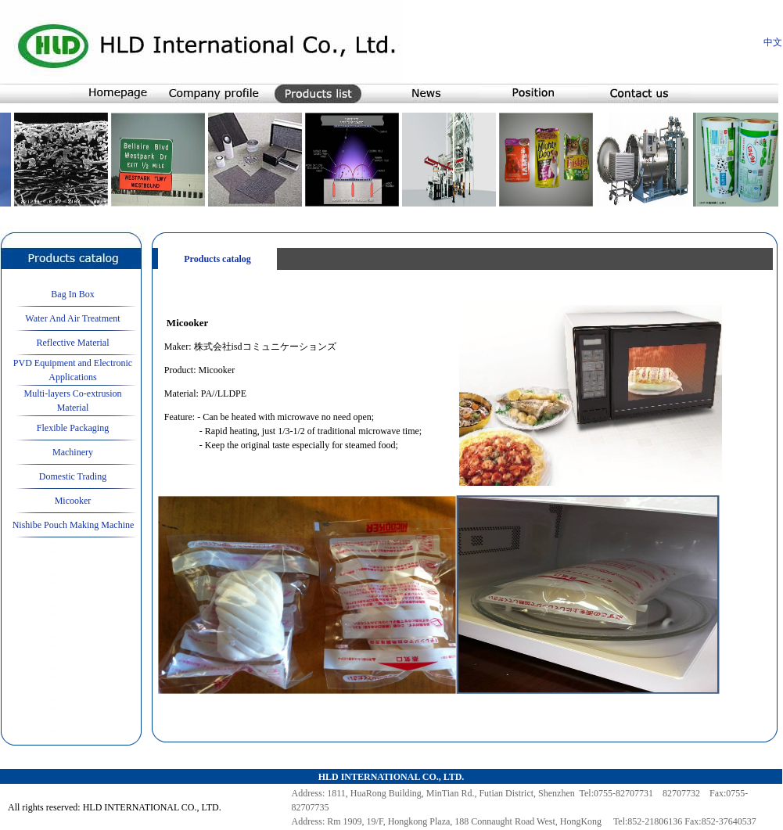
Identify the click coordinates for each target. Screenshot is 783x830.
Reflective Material (73, 342)
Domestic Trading (72, 476)
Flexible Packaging (73, 427)
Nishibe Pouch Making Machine (74, 524)
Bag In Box (72, 294)
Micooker (73, 500)
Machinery (72, 452)
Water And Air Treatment (72, 318)
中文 (772, 42)
